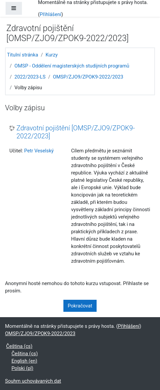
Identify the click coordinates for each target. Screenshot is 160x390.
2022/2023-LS (30, 77)
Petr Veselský (39, 151)
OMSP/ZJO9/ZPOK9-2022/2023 (88, 77)
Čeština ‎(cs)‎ (19, 346)
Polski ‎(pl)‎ (22, 368)
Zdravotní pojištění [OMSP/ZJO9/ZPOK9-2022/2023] (75, 132)
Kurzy (52, 55)
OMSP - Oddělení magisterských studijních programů (71, 66)
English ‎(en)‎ (24, 361)
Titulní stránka (22, 55)
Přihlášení (50, 14)
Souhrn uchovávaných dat (33, 381)
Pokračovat (80, 306)
